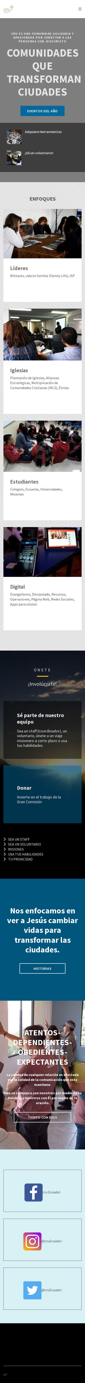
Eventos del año (42, 111)
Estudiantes (24, 482)
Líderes (19, 268)
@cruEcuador (51, 1241)
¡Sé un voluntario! (39, 153)
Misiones (13, 849)
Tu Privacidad (18, 859)
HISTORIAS (43, 968)
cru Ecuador (52, 1192)
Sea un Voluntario (22, 844)
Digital (17, 587)
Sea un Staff (16, 839)
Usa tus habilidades (23, 854)
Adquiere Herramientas (43, 132)
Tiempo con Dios (42, 1117)
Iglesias (19, 370)
